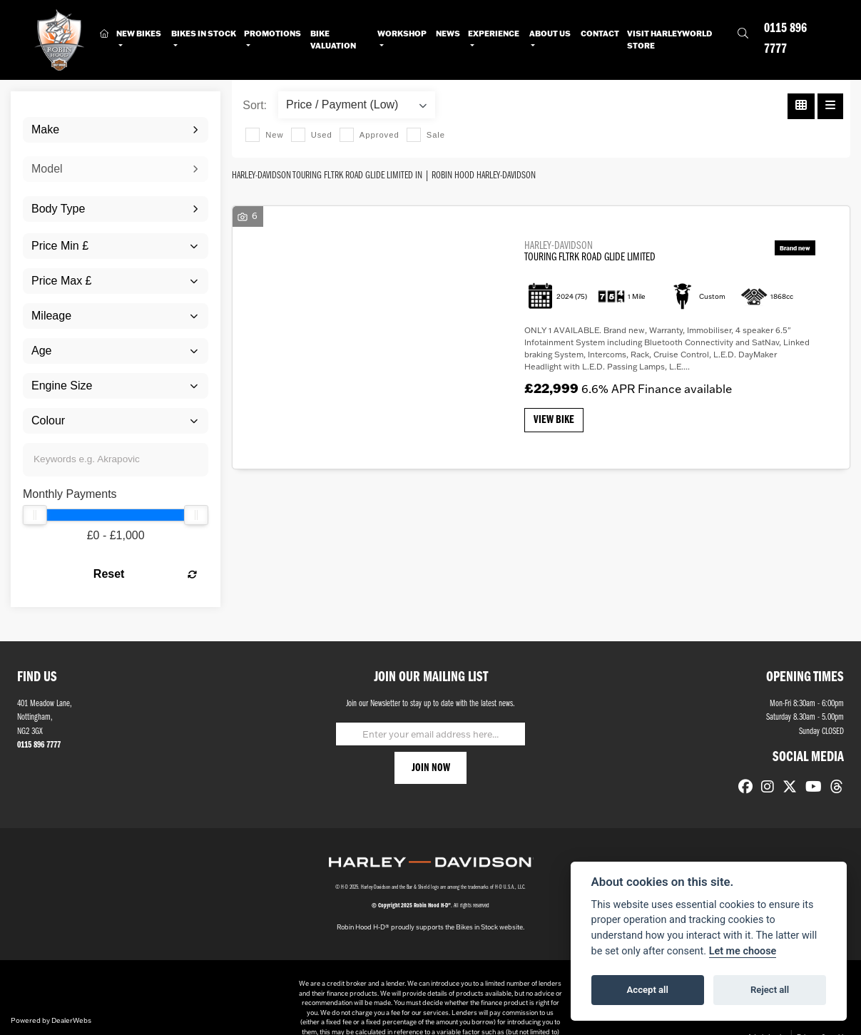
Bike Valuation (333, 40)
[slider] (35, 515)
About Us (550, 34)
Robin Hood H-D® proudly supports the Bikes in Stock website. (430, 927)
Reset (145, 574)
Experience (493, 34)
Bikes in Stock (203, 34)
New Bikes (138, 34)
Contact (600, 34)
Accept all (647, 989)
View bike (554, 420)
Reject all (769, 989)
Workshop (402, 34)
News (448, 34)
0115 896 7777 (785, 39)
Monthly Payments (70, 494)
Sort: (255, 105)
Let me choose (743, 951)
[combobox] (115, 130)
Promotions (272, 34)
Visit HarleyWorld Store (669, 40)
